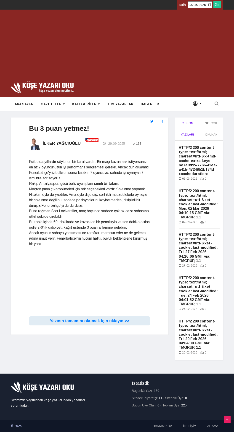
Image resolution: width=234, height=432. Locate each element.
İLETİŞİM (189, 426)
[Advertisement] (117, 47)
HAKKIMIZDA (162, 426)
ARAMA (212, 426)
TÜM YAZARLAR (119, 104)
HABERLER (148, 104)
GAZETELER (52, 104)
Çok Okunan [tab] (211, 128)
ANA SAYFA (23, 104)
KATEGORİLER (85, 104)
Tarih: (182, 5)
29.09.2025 (114, 144)
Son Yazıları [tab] (187, 128)
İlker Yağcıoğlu (62, 143)
